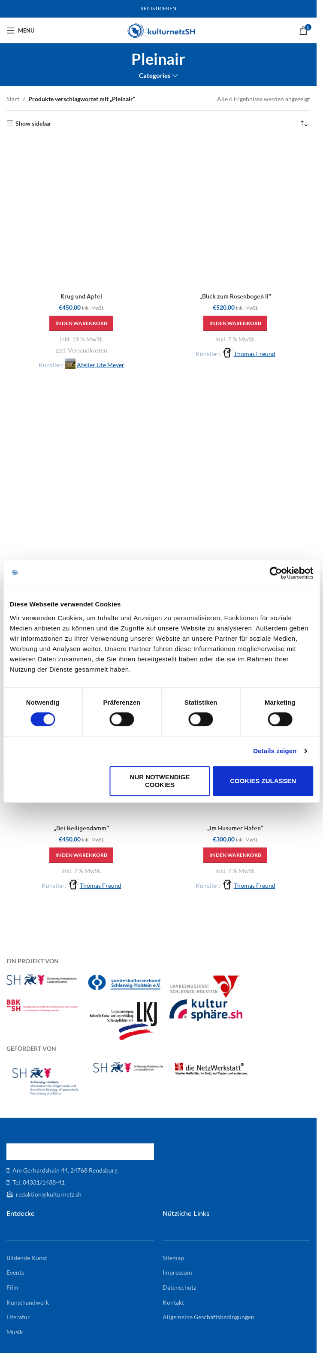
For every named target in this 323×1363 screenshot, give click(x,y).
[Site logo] (158, 29)
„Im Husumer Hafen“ (235, 828)
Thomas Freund (254, 353)
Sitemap (173, 1257)
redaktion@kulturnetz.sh (48, 1194)
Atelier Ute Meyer (100, 364)
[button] (81, 323)
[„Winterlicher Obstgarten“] (235, 485)
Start (12, 99)
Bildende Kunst (26, 1257)
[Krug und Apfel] (81, 213)
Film (12, 1287)
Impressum (177, 1272)
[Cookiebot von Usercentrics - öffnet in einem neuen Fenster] (275, 573)
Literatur (18, 1317)
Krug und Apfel (81, 296)
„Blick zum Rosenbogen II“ (235, 296)
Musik (14, 1332)
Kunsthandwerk (27, 1302)
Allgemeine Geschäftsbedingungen (208, 1317)
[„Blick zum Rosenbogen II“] (235, 213)
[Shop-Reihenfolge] (303, 123)
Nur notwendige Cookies (160, 780)
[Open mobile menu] (20, 30)
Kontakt (173, 1302)
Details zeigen (274, 750)
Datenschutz (179, 1287)
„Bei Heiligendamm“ (81, 828)
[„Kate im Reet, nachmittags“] (81, 485)
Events (15, 1272)
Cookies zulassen (263, 780)
